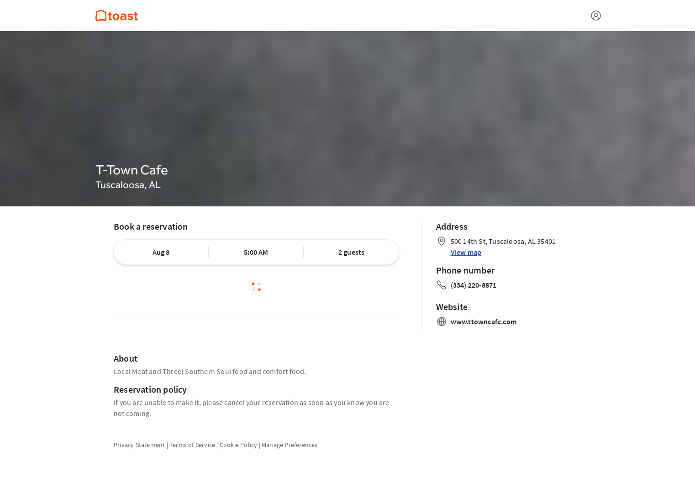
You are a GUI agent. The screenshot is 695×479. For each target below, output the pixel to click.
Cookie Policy (239, 445)
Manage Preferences (290, 445)
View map (466, 252)
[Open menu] (596, 15)
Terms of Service (192, 445)
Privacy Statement (139, 445)
